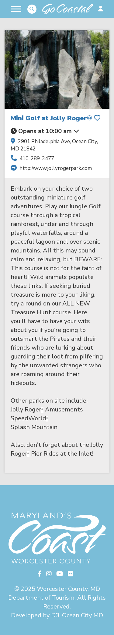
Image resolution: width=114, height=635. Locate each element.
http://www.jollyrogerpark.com (55, 168)
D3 (55, 615)
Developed (26, 615)
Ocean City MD (82, 615)
